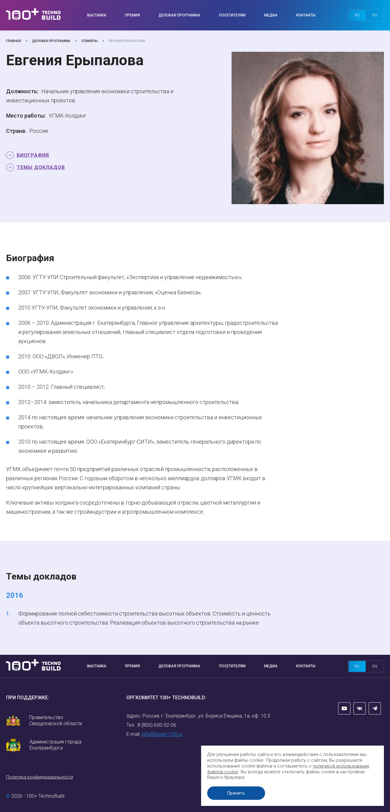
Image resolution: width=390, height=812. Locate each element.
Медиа (271, 15)
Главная (13, 41)
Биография (33, 155)
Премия (132, 15)
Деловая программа (179, 15)
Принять (236, 793)
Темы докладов (41, 167)
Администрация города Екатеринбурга (55, 745)
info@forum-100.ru (162, 734)
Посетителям (232, 15)
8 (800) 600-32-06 (156, 725)
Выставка (96, 15)
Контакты (305, 15)
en (374, 15)
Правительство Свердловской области (55, 720)
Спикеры (89, 41)
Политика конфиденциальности (39, 777)
